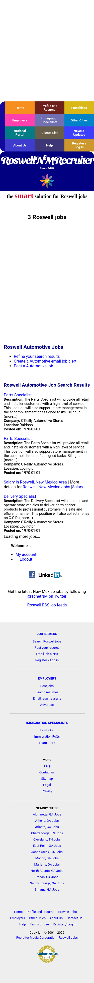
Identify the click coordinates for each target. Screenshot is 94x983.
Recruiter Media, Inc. (47, 180)
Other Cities (79, 120)
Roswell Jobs (68, 937)
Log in (54, 660)
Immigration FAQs (47, 736)
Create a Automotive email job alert (45, 361)
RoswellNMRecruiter (47, 163)
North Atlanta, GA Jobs (47, 871)
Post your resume (47, 647)
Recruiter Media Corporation (36, 937)
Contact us (47, 772)
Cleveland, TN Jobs (47, 839)
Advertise (47, 705)
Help (49, 145)
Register (41, 660)
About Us (20, 145)
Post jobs (47, 686)
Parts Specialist (18, 395)
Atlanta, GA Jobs (47, 827)
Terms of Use (39, 924)
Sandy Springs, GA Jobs (47, 883)
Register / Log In (79, 145)
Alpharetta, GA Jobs (47, 814)
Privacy (47, 791)
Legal (47, 785)
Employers (20, 120)
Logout (26, 559)
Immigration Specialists (49, 120)
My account (26, 554)
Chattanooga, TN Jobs (47, 833)
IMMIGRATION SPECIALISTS (47, 723)
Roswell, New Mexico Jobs (46, 486)
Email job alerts (47, 654)
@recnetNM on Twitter (46, 596)
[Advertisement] (47, 51)
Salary (77, 486)
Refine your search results (37, 356)
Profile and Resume (49, 107)
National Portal (20, 132)
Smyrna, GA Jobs (47, 889)
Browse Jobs (67, 912)
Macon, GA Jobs (47, 858)
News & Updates (79, 132)
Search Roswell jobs (47, 641)
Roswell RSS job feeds (47, 605)
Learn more (47, 743)
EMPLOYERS (47, 678)
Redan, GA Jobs (47, 877)
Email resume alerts (47, 698)
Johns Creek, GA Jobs (47, 852)
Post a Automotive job (33, 366)
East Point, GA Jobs (47, 846)
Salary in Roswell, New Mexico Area (35, 482)
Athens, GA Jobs (47, 821)
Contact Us (74, 918)
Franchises (79, 108)
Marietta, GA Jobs (47, 864)
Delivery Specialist (20, 496)
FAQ (47, 766)
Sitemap (47, 778)
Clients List (49, 133)
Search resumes (47, 692)
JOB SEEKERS (47, 634)
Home (20, 108)
